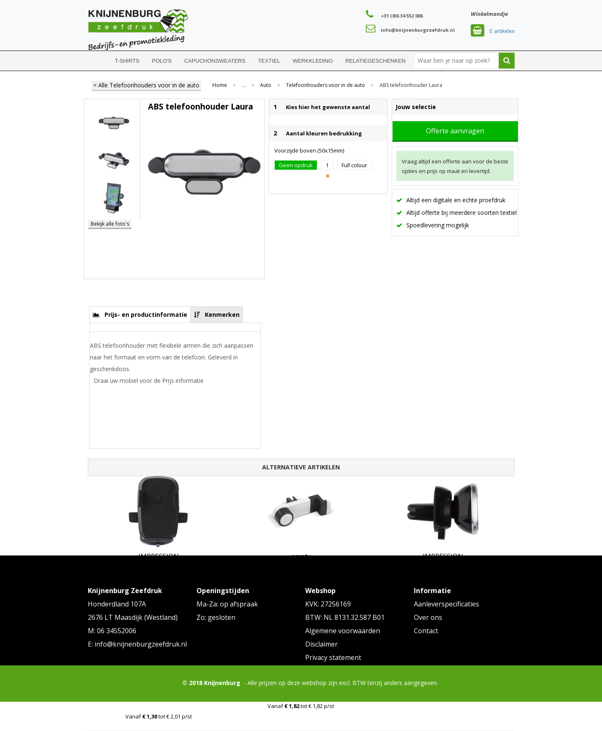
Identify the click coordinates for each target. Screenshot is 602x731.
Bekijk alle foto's (110, 223)
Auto (265, 85)
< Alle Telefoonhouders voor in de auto (146, 85)
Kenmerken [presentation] (222, 314)
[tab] (140, 314)
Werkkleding (313, 61)
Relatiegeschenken (375, 61)
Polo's (162, 61)
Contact (426, 630)
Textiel (269, 61)
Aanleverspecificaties (446, 604)
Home (98, 61)
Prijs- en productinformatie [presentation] (146, 314)
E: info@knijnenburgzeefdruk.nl (137, 644)
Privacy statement (333, 657)
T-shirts (127, 61)
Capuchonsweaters (214, 61)
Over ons (428, 617)
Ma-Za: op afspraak (227, 604)
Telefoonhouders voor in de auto (325, 85)
